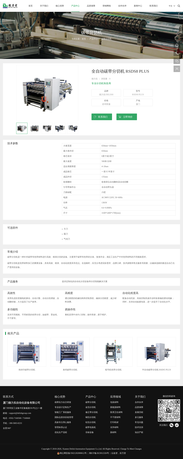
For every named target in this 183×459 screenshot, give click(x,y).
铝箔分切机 (90, 422)
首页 (30, 6)
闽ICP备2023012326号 (99, 453)
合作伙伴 (122, 6)
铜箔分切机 (90, 417)
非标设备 (89, 432)
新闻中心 (138, 6)
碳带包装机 (90, 427)
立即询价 (128, 117)
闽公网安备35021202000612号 (73, 453)
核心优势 (60, 6)
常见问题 (139, 422)
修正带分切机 (91, 412)
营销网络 (107, 6)
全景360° (7, 428)
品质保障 (91, 6)
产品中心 (75, 6)
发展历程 (139, 412)
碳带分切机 (106, 39)
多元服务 (139, 417)
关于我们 (44, 6)
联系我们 (153, 6)
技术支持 (139, 427)
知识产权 (139, 432)
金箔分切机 (90, 407)
